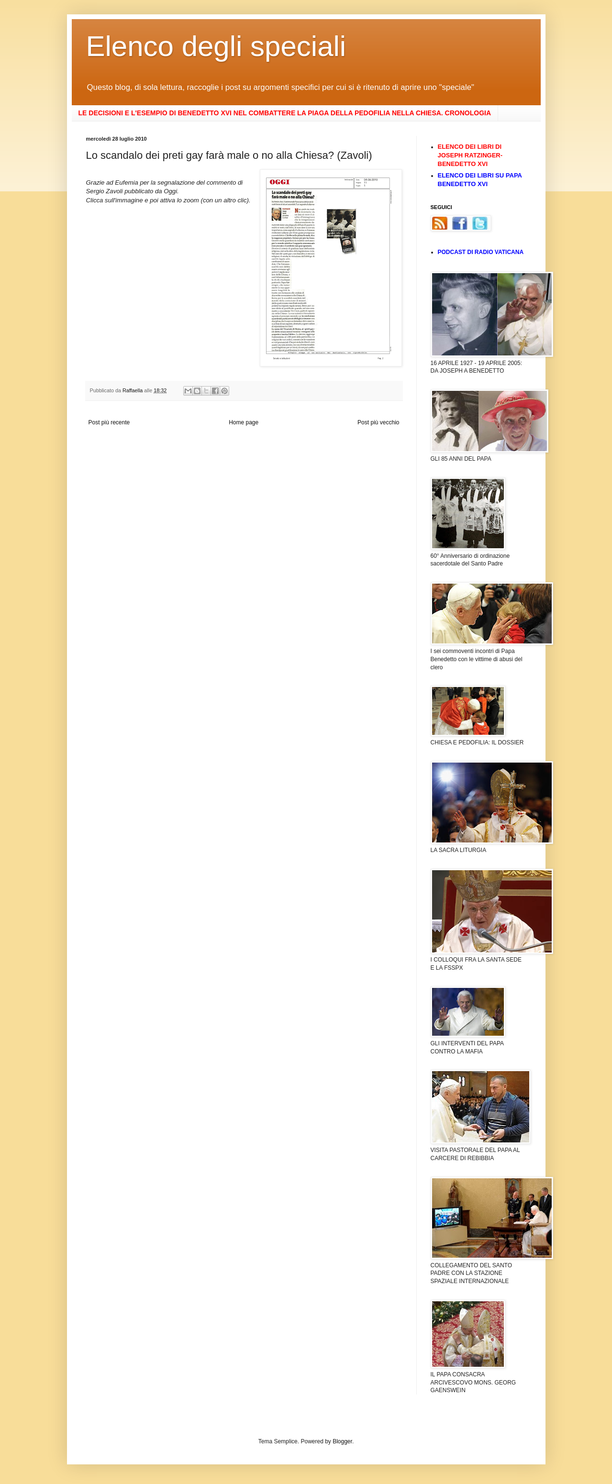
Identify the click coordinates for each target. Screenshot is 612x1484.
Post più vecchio (378, 422)
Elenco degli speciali (216, 46)
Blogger (342, 1441)
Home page (243, 422)
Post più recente (109, 422)
